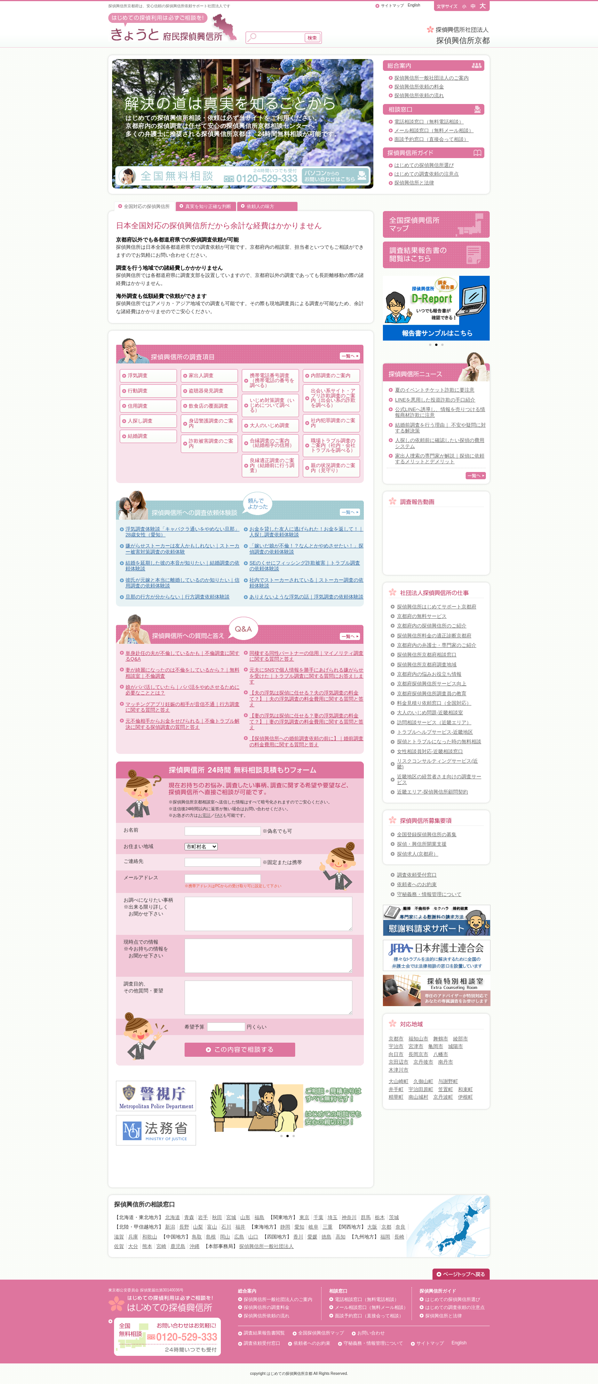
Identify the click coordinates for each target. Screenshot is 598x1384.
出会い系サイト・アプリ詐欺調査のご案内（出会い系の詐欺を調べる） (333, 398)
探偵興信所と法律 (414, 183)
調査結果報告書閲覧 (264, 1333)
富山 (212, 1227)
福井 (240, 1227)
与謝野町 (448, 1081)
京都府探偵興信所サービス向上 (431, 683)
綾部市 (460, 1039)
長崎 (399, 1237)
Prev (219, 1106)
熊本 (147, 1246)
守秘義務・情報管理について (429, 894)
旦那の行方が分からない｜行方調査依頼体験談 (177, 597)
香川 (298, 1237)
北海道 (172, 1217)
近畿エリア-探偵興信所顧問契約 (432, 792)
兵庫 (133, 1237)
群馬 (366, 1217)
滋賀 (119, 1237)
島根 (211, 1237)
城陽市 (455, 1046)
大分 (133, 1246)
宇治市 (396, 1046)
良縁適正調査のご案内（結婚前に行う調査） (272, 465)
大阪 (372, 1227)
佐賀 (119, 1246)
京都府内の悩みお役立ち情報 (429, 674)
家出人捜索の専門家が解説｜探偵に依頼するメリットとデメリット (439, 458)
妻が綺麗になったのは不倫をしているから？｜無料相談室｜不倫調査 (182, 672)
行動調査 (138, 391)
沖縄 (194, 1246)
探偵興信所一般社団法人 (266, 1246)
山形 (245, 1217)
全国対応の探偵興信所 (147, 206)
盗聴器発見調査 (206, 391)
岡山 (225, 1237)
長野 (184, 1227)
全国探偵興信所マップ (321, 1333)
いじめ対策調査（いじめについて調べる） (272, 405)
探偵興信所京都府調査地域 (427, 664)
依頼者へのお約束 (417, 884)
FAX (219, 815)
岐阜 (313, 1227)
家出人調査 (201, 375)
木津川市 (398, 1070)
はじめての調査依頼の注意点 (426, 174)
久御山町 (423, 1081)
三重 (328, 1227)
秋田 (217, 1217)
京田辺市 (398, 1062)
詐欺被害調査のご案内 (211, 443)
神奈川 (349, 1217)
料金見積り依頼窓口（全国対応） (434, 703)
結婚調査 (138, 436)
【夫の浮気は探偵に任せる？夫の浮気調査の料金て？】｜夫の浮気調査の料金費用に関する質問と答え (306, 698)
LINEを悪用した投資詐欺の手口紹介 (435, 400)
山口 (253, 1237)
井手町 (396, 1089)
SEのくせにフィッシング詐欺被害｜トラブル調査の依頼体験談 (304, 565)
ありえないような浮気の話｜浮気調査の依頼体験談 (306, 597)
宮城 (231, 1217)
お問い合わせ (371, 1333)
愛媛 (312, 1237)
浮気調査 (138, 375)
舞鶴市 (440, 1039)
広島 (239, 1237)
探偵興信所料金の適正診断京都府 (434, 635)
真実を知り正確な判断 (208, 206)
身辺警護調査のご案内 (211, 423)
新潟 (170, 1227)
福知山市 (418, 1039)
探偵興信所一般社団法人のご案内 (431, 78)
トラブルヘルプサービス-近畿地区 (435, 732)
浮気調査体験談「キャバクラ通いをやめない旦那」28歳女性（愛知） (182, 532)
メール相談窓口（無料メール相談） (434, 130)
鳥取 (197, 1237)
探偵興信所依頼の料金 (419, 87)
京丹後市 (423, 1062)
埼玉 (333, 1217)
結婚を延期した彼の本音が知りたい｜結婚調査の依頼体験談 (182, 565)
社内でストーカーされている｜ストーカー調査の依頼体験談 (306, 583)
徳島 (326, 1237)
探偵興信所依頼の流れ (419, 95)
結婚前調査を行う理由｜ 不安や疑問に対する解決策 (440, 428)
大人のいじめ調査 (269, 425)
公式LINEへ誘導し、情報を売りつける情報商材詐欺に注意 (440, 412)
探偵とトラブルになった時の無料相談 (439, 741)
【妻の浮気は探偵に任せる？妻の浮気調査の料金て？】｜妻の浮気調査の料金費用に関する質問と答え (306, 721)
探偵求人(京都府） (417, 854)
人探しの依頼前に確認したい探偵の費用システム (439, 443)
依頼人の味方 (260, 206)
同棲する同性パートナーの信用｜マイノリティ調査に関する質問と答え (306, 656)
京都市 (396, 1039)
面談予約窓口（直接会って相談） (431, 139)
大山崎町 (398, 1081)
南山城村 (418, 1097)
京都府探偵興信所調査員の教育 (431, 693)
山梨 (198, 1227)
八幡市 (440, 1054)
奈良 (400, 1227)
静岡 (285, 1227)
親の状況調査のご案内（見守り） (333, 467)
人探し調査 (140, 421)
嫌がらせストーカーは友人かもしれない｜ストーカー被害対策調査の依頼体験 (182, 548)
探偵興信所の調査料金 (266, 1307)
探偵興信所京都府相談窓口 (427, 655)
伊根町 (465, 1097)
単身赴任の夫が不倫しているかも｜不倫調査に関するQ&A (182, 656)
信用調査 (138, 406)
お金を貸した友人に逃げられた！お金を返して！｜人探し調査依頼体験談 (306, 532)
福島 (259, 1217)
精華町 (396, 1097)
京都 (386, 1227)
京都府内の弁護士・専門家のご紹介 (436, 645)
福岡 (385, 1237)
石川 (226, 1227)
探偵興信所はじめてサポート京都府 (436, 607)
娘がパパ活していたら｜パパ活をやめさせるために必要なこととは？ (182, 690)
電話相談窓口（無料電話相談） (429, 122)
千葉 (318, 1217)
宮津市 (415, 1046)
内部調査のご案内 (330, 375)
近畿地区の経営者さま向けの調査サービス (439, 779)
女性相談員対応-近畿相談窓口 (430, 751)
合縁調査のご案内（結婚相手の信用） (272, 443)
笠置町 (445, 1089)
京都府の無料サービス (422, 616)
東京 (304, 1217)
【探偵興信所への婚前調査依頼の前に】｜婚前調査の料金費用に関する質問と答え (306, 741)
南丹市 (445, 1062)
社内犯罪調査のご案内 (333, 423)
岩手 (203, 1217)
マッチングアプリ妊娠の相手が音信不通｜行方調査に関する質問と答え (182, 707)
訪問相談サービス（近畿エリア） (434, 722)
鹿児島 (177, 1246)
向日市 (396, 1054)
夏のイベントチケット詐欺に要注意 (434, 390)
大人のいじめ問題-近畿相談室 (430, 712)
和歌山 (149, 1237)
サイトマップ (392, 5)
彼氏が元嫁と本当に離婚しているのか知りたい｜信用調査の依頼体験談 (182, 583)
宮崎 (161, 1246)
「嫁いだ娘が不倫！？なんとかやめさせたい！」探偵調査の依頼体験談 (306, 548)
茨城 (394, 1217)
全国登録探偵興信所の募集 (427, 834)
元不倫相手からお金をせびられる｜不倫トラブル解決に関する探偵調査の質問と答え (182, 724)
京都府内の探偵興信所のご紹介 (431, 626)
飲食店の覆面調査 (208, 406)
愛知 (299, 1227)
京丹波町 (443, 1097)
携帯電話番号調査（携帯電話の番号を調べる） (272, 380)
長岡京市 (418, 1054)
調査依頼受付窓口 (417, 875)
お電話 (204, 815)
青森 (189, 1217)
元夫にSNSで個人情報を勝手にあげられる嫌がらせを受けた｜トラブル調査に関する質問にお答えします (306, 676)
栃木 (380, 1217)
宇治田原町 (420, 1089)
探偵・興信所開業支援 (422, 844)
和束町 (465, 1089)
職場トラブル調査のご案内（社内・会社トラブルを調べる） (333, 445)
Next (356, 1106)
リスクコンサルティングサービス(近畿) (437, 764)
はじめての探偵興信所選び (424, 165)
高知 (341, 1237)
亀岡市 (435, 1046)
